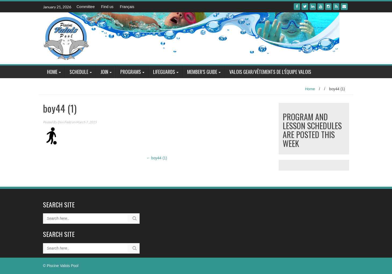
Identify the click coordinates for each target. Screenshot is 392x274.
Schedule (79, 71)
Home (52, 71)
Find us (107, 7)
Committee (86, 7)
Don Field (64, 122)
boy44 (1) (156, 158)
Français (127, 7)
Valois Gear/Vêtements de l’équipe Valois (270, 71)
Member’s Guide (202, 71)
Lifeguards (164, 71)
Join (104, 71)
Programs (130, 71)
